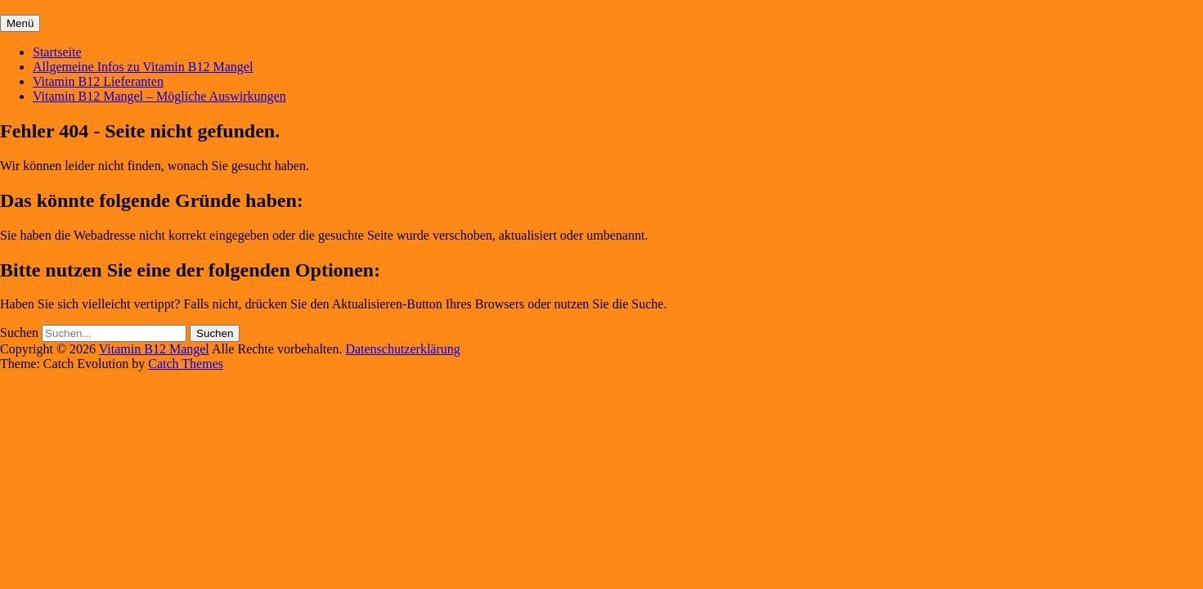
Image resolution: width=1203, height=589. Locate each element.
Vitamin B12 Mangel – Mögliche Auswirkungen (159, 96)
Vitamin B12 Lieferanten (98, 81)
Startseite (57, 52)
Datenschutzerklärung (402, 349)
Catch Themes (185, 364)
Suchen (19, 332)
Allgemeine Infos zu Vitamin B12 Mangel (143, 67)
